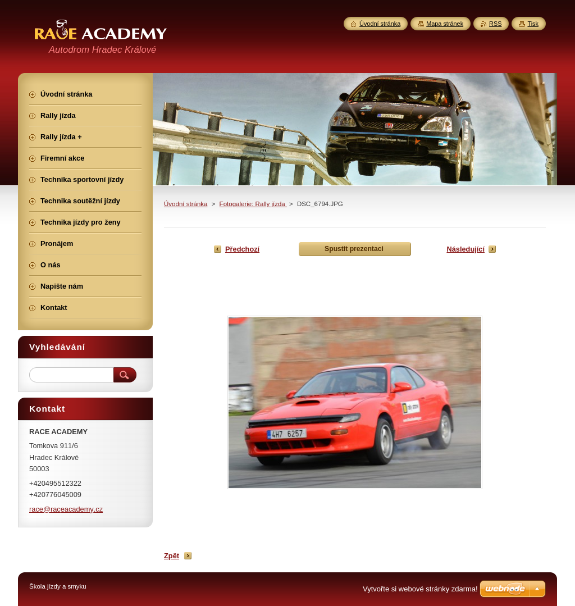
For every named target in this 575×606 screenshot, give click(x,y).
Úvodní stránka (185, 204)
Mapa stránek (444, 23)
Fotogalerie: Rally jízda (253, 204)
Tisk (533, 23)
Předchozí (242, 249)
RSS (495, 23)
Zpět (171, 556)
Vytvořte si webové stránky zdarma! (420, 589)
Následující (465, 249)
